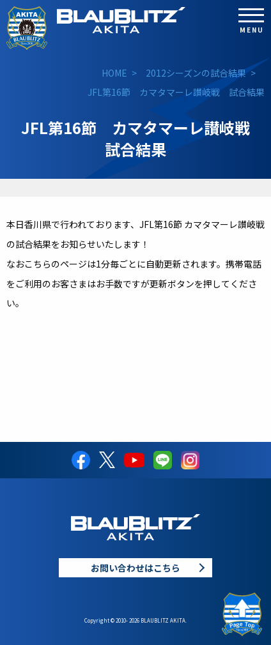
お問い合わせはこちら (135, 567)
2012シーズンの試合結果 (196, 72)
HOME (114, 72)
